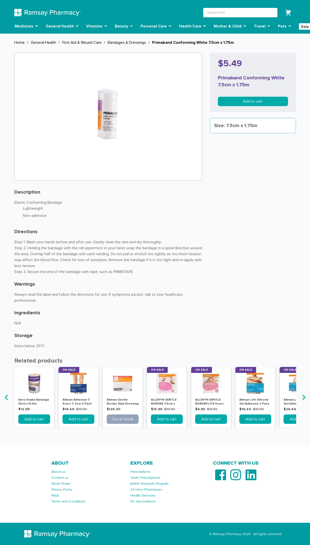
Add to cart (253, 101)
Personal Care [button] (156, 26)
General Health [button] (62, 26)
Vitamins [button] (96, 26)
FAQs (55, 495)
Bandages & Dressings (127, 42)
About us (58, 472)
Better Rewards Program (149, 483)
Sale (305, 26)
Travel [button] (262, 26)
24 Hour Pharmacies (146, 489)
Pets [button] (284, 26)
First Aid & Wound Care (82, 42)
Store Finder (61, 483)
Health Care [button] (192, 26)
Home (19, 42)
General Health (43, 42)
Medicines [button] (26, 26)
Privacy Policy (61, 489)
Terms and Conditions (68, 501)
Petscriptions (140, 472)
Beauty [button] (124, 26)
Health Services (142, 495)
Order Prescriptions (145, 478)
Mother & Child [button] (230, 26)
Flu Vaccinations (143, 501)
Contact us (59, 478)
